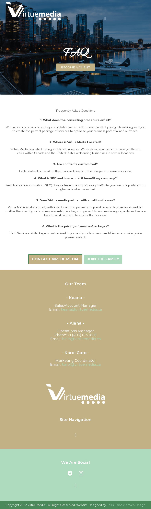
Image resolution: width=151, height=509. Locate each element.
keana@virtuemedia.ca (81, 309)
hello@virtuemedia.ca (81, 339)
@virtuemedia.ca (81, 364)
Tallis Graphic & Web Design (126, 505)
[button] (105, 18)
